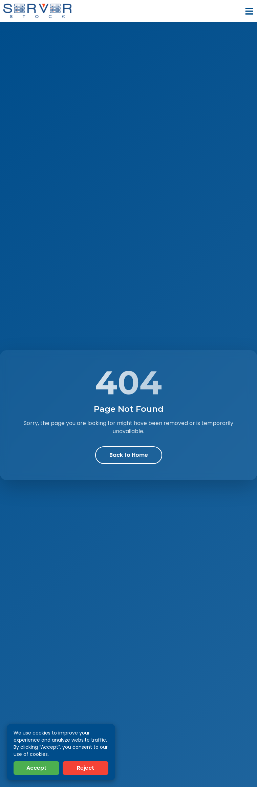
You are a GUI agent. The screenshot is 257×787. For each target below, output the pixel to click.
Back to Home (128, 455)
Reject (85, 768)
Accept (36, 768)
